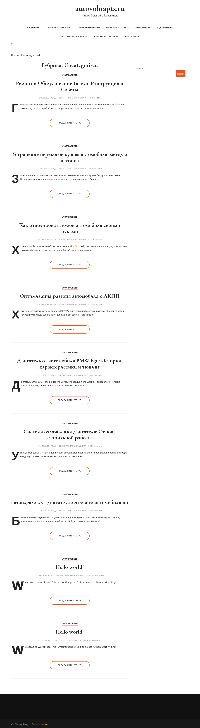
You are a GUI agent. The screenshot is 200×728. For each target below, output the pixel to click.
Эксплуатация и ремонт (75, 35)
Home (15, 55)
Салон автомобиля (59, 27)
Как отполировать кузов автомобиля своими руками (69, 227)
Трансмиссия (143, 27)
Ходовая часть (165, 27)
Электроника (131, 35)
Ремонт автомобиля (106, 35)
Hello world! (69, 566)
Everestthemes (41, 723)
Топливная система (88, 27)
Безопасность (34, 27)
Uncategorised (70, 74)
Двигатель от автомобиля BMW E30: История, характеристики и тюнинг (69, 363)
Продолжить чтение (69, 122)
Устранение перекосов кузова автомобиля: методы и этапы (69, 156)
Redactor (97, 97)
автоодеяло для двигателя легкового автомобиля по (69, 502)
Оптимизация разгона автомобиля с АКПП (70, 295)
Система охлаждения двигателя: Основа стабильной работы (70, 434)
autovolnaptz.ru (99, 8)
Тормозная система (118, 27)
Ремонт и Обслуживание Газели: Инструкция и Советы (69, 86)
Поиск (139, 67)
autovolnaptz (97, 575)
